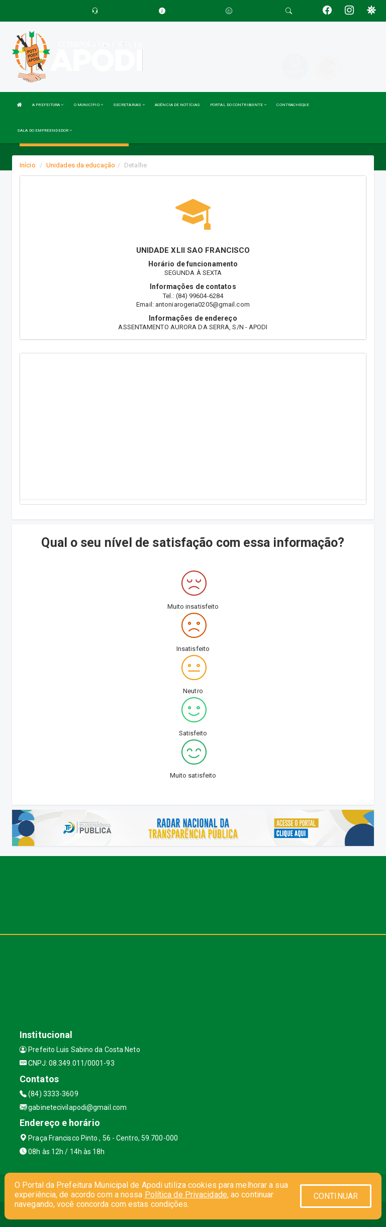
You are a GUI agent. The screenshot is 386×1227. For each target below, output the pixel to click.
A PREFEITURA (47, 105)
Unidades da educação (80, 165)
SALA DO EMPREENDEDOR (44, 130)
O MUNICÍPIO (88, 105)
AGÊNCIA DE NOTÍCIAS (177, 105)
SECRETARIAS (129, 105)
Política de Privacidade (186, 1194)
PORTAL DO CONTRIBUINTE (238, 105)
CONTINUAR (336, 1196)
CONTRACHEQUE (292, 105)
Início (28, 165)
